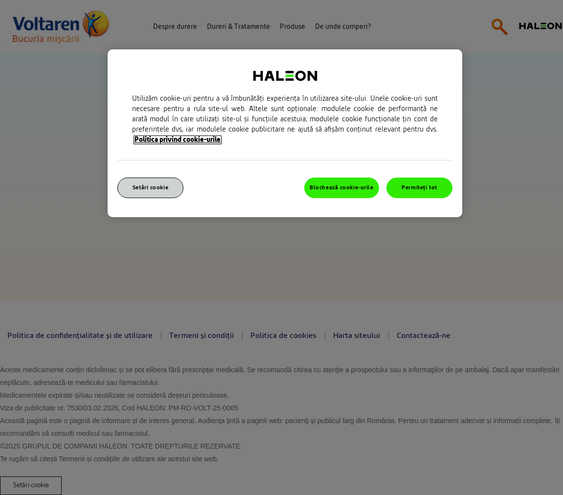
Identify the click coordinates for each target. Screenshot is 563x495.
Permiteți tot (419, 187)
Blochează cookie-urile (342, 187)
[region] (285, 133)
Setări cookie (150, 187)
